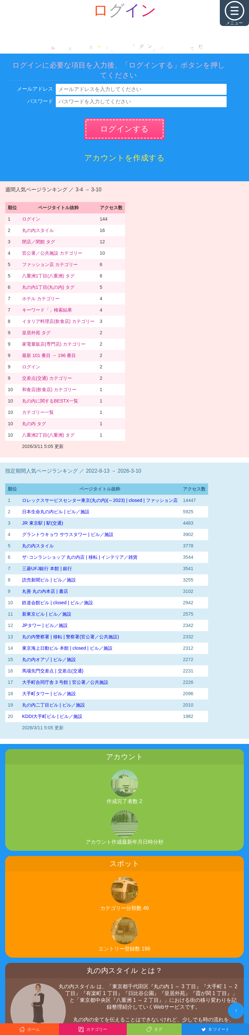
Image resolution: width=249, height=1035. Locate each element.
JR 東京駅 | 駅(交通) (42, 523)
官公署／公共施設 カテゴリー (52, 253)
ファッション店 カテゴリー (50, 264)
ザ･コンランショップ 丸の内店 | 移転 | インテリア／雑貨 (79, 557)
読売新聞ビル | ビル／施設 (49, 579)
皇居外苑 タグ (36, 332)
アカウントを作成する (124, 157)
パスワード (40, 101)
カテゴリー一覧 (38, 412)
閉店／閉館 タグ (38, 241)
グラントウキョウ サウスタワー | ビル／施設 (67, 534)
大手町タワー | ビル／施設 (49, 693)
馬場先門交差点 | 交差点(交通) (52, 670)
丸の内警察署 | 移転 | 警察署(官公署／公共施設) (70, 636)
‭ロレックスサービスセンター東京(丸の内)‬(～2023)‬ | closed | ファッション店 (100, 500)
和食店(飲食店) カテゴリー (49, 389)
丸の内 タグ (34, 423)
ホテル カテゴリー (41, 298)
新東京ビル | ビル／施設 (46, 614)
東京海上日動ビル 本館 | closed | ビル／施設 (67, 648)
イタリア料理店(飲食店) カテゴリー (58, 321)
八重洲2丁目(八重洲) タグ (48, 435)
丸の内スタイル (38, 230)
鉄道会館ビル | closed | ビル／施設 (57, 602)
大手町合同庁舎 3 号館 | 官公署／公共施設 (65, 682)
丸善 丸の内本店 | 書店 (45, 591)
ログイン (31, 219)
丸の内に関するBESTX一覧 (50, 400)
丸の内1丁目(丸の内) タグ (48, 287)
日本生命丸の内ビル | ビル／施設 (55, 511)
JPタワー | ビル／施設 (45, 625)
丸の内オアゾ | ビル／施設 (49, 659)
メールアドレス (35, 89)
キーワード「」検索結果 (47, 310)
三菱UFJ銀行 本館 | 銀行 (47, 568)
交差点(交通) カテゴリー (47, 378)
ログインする (124, 128)
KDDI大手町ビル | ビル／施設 (52, 716)
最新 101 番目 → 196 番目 (49, 355)
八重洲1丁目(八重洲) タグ (48, 275)
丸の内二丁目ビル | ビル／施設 (53, 705)
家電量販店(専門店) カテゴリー (54, 344)
